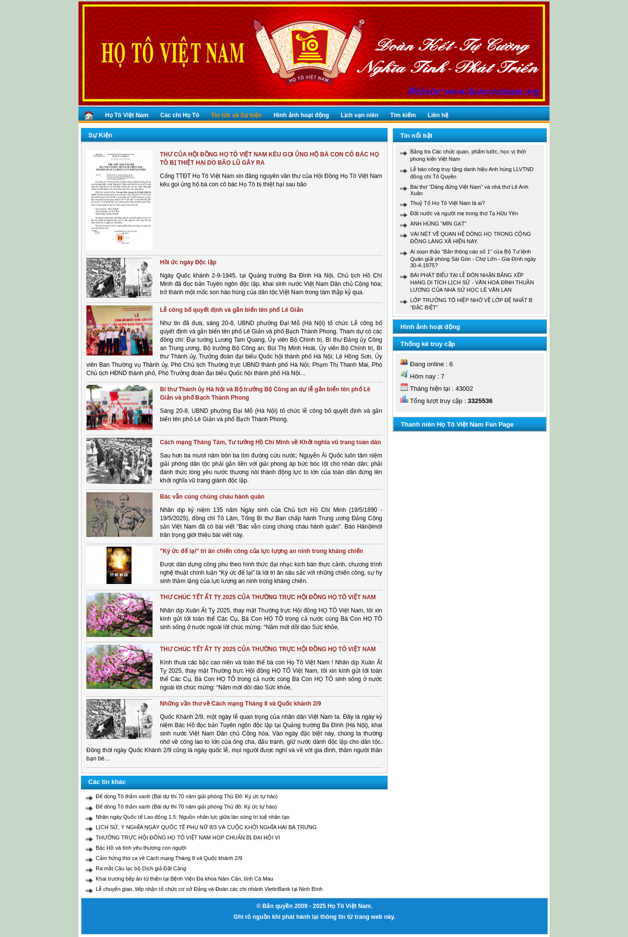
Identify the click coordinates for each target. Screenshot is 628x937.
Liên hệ (438, 115)
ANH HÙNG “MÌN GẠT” (438, 224)
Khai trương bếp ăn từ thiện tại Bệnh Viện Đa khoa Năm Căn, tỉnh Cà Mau (184, 879)
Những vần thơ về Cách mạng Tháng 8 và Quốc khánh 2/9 (240, 703)
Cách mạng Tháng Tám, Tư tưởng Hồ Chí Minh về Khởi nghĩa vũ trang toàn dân (270, 442)
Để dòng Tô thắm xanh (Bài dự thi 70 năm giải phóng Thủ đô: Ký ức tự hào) (186, 807)
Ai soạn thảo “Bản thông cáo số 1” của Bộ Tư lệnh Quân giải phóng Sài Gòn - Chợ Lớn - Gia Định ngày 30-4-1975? (473, 258)
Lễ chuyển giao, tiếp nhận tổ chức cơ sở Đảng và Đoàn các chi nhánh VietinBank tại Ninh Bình (209, 889)
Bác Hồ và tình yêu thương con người (141, 848)
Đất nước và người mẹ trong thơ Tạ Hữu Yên (464, 213)
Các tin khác (107, 781)
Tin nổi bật (416, 135)
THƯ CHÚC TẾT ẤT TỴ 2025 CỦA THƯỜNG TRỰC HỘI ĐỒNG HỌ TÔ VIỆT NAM (268, 597)
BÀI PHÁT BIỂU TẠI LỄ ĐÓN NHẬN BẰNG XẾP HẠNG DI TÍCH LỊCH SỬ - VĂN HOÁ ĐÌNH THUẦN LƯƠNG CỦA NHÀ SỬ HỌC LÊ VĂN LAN (472, 282)
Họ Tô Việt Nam (126, 115)
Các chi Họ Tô (179, 115)
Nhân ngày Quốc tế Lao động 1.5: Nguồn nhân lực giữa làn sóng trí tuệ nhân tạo (192, 817)
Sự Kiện (100, 135)
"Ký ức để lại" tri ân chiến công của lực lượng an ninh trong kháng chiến (261, 551)
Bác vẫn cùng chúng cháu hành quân (212, 496)
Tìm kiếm (403, 115)
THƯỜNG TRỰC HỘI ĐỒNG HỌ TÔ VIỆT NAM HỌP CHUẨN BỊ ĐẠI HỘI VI (188, 837)
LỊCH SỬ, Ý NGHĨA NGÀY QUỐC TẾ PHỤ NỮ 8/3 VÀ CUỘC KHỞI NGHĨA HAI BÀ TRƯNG (206, 827)
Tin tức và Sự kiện (236, 115)
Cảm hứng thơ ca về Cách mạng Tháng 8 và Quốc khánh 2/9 (169, 858)
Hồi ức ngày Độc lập (188, 262)
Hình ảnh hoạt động (301, 115)
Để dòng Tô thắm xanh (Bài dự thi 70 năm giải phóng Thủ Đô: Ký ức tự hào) (187, 796)
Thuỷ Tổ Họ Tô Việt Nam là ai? (447, 203)
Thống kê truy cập (427, 344)
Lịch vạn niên (360, 115)
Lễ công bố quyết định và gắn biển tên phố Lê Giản (231, 309)
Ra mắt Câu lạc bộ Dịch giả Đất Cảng (141, 868)
